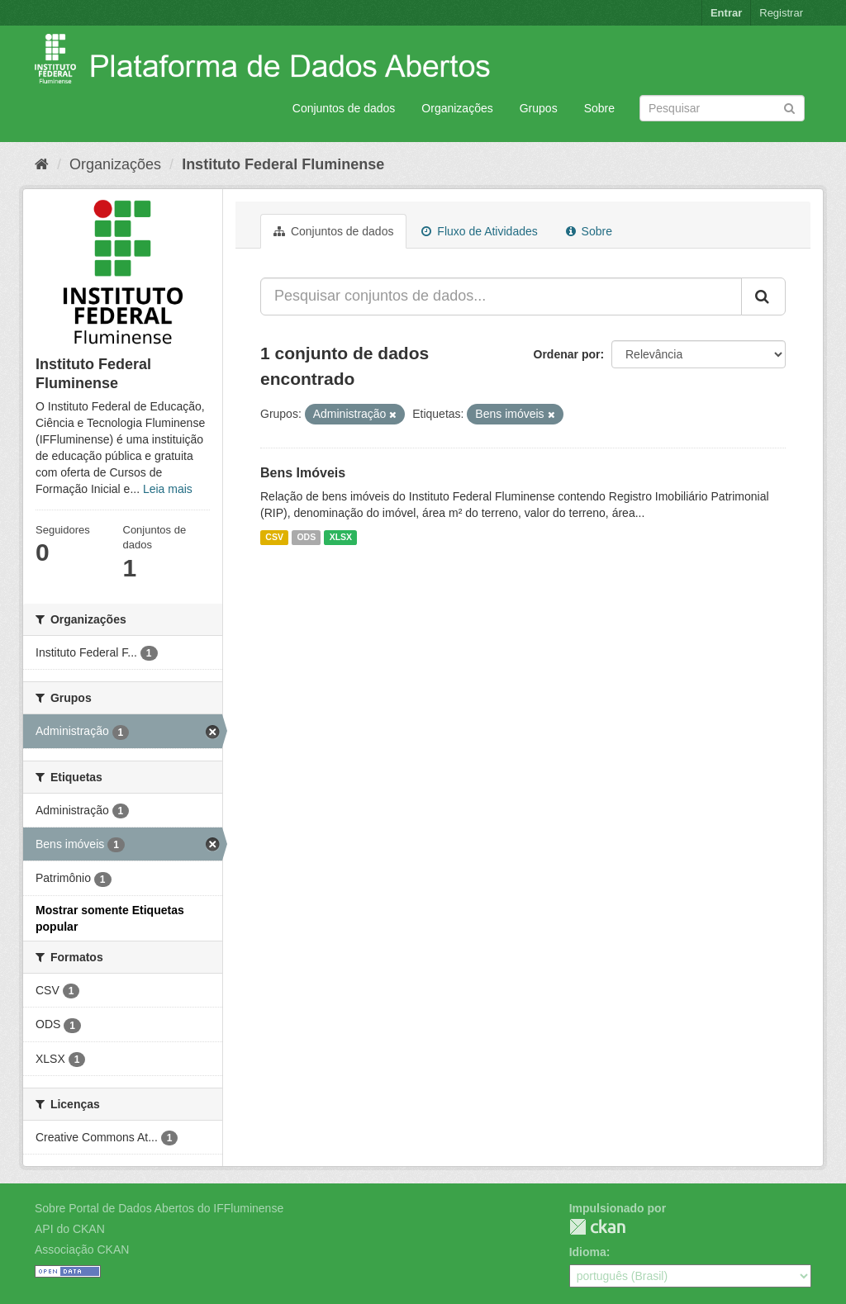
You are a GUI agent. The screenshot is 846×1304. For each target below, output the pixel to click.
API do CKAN (70, 1228)
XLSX (341, 537)
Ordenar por (567, 354)
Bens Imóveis (302, 473)
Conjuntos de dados (344, 108)
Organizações (456, 108)
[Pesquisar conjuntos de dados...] (501, 296)
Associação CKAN (82, 1249)
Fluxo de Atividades (479, 231)
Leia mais (167, 489)
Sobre (599, 108)
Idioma (587, 1252)
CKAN (597, 1226)
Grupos (539, 108)
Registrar (781, 13)
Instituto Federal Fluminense (283, 164)
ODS (306, 537)
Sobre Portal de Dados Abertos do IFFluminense (159, 1208)
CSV (274, 537)
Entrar (726, 13)
